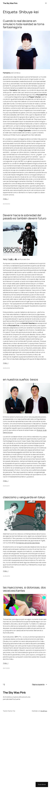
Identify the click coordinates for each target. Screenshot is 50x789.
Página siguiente (39, 684)
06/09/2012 (6, 204)
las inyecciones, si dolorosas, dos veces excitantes (24, 589)
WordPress (43, 711)
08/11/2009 (6, 668)
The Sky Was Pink (10, 3)
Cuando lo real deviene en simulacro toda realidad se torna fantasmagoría (23, 24)
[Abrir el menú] (46, 3)
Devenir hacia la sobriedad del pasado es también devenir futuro (24, 217)
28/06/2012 (6, 368)
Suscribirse (42, 784)
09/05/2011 (6, 486)
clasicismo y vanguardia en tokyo (24, 497)
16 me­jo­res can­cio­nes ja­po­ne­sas (28, 543)
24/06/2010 (6, 576)
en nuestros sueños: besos (20, 379)
